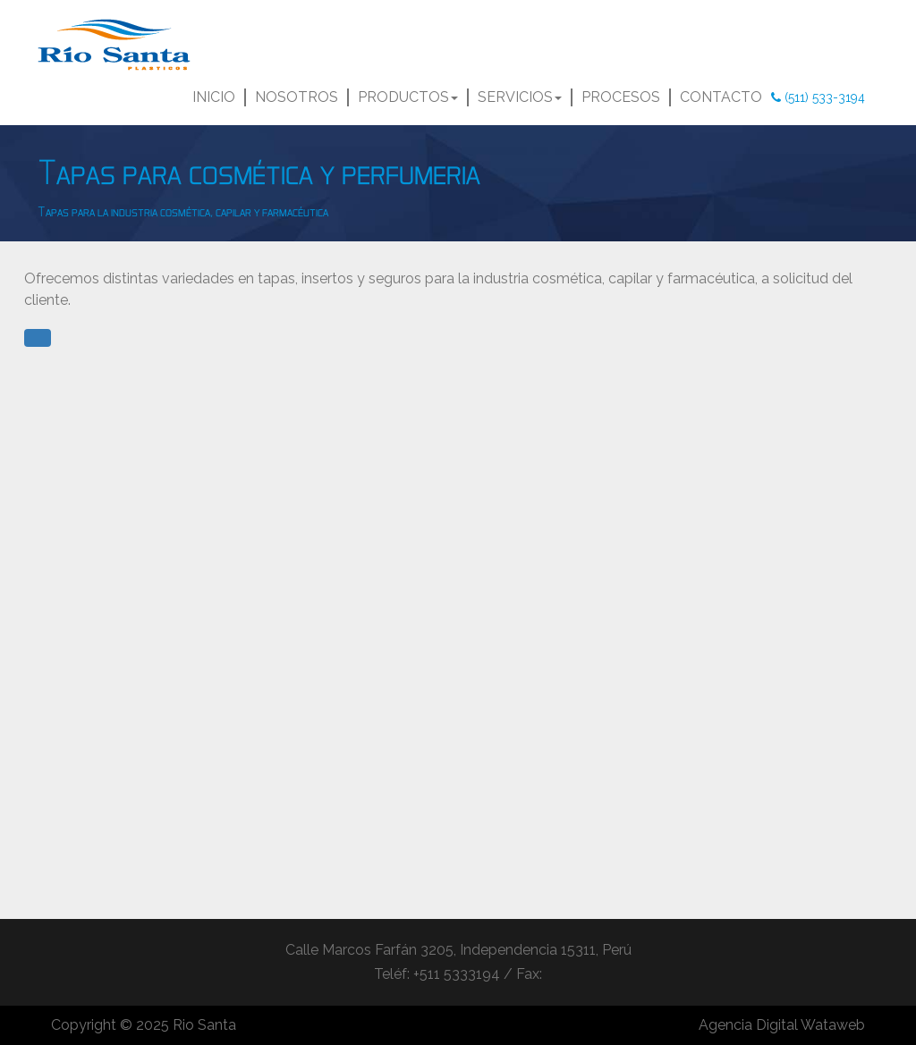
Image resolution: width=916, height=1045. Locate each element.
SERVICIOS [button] (520, 96)
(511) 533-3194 (818, 97)
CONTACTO (721, 96)
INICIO (216, 96)
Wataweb (833, 1024)
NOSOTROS (296, 96)
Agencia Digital (748, 1024)
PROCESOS (620, 96)
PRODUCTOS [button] (408, 96)
